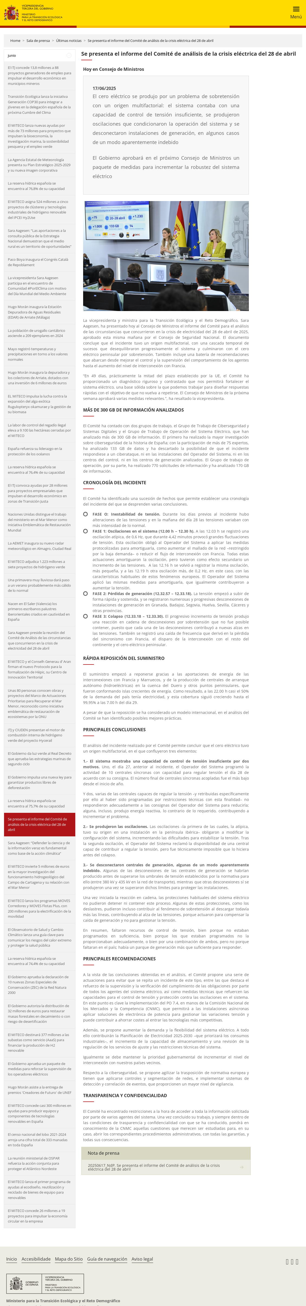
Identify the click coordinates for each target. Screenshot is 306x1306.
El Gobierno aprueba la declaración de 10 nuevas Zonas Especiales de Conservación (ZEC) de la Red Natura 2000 (38, 984)
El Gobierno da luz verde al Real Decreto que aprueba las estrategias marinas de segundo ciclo (39, 758)
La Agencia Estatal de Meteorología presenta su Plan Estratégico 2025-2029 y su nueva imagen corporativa (39, 165)
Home (15, 40)
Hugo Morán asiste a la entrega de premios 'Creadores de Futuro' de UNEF (39, 1090)
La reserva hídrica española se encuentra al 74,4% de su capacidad (36, 961)
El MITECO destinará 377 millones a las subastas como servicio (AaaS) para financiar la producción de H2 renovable (38, 1042)
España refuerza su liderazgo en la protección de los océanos (35, 451)
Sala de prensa (38, 40)
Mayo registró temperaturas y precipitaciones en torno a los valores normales (38, 354)
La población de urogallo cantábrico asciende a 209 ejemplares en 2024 (36, 333)
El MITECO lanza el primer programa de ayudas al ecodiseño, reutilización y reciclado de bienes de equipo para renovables (39, 1189)
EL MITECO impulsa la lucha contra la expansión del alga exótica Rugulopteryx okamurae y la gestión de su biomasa (39, 404)
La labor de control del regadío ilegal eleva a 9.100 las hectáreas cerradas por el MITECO (39, 430)
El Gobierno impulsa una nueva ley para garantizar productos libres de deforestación (39, 782)
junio (12, 55)
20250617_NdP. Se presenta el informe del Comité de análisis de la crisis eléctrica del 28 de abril (154, 1167)
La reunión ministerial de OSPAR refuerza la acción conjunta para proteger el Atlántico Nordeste (34, 1163)
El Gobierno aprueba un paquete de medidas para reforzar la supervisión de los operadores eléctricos (39, 1069)
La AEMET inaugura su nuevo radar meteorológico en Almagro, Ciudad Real (39, 546)
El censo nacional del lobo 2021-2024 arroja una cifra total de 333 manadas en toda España (37, 1139)
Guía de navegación (107, 1259)
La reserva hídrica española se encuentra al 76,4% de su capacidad (36, 470)
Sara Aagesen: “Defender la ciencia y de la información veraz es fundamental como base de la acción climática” (39, 848)
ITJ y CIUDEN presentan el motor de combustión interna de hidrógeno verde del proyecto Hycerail (36, 735)
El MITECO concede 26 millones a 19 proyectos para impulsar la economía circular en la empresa (37, 1216)
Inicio (11, 1259)
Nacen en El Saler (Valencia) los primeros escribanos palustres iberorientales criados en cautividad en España (39, 611)
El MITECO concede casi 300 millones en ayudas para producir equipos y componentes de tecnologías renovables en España (39, 1113)
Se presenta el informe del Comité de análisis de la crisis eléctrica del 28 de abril (150, 40)
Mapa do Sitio (69, 1259)
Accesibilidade (36, 1259)
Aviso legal (142, 1259)
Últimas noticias (69, 40)
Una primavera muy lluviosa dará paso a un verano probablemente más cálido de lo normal (39, 585)
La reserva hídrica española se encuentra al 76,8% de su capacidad (36, 186)
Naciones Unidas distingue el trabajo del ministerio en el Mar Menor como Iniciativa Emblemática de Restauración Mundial (39, 522)
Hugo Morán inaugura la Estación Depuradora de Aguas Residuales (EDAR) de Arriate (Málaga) (34, 312)
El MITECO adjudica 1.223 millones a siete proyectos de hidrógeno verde (36, 564)
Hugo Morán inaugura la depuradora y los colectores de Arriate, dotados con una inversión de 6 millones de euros (39, 377)
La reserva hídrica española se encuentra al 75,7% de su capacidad (36, 803)
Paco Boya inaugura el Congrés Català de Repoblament (38, 262)
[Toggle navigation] (294, 12)
